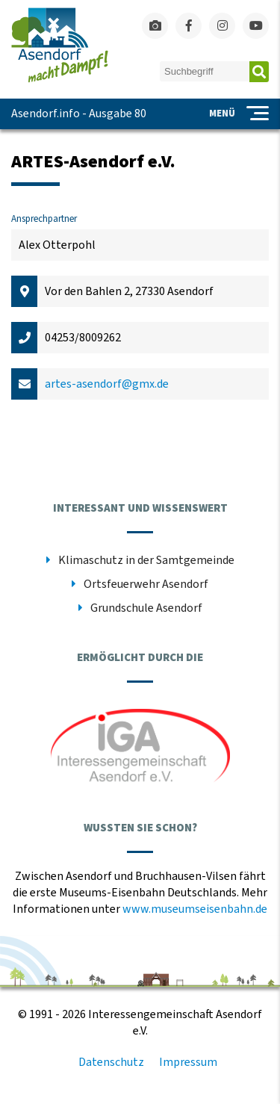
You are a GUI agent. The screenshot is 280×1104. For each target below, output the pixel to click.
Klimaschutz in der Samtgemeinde (146, 560)
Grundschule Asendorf (146, 608)
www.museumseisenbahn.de (194, 909)
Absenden (259, 71)
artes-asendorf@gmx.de (107, 384)
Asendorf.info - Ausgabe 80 (78, 113)
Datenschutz (111, 1062)
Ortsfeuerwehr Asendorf (146, 584)
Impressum (188, 1062)
